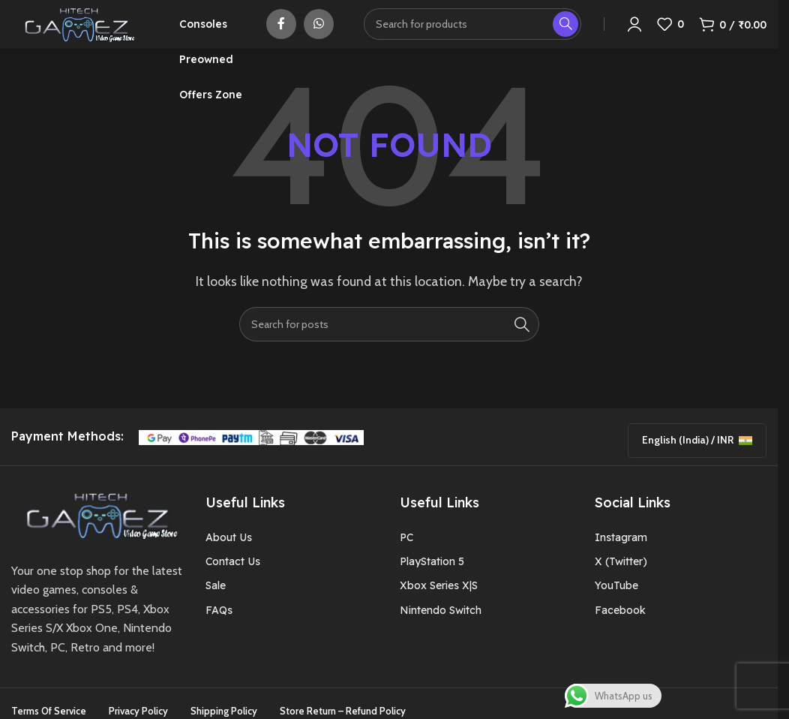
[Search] (472, 34)
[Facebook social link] (281, 34)
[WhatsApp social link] (319, 34)
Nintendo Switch (441, 629)
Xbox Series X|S (439, 605)
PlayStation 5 (432, 580)
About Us (229, 556)
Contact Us (233, 580)
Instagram (621, 556)
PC (406, 556)
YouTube (616, 605)
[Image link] (97, 533)
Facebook (620, 629)
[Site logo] (76, 33)
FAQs (219, 629)
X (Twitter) (621, 580)
